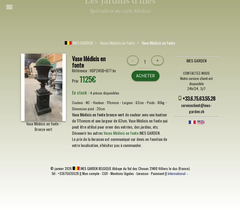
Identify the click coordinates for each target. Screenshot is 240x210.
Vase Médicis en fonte (158, 43)
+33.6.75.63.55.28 (199, 98)
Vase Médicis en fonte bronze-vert (98, 114)
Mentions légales (122, 173)
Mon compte (90, 173)
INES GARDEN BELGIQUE (92, 168)
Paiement (157, 173)
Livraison (142, 173)
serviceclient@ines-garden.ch (196, 108)
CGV (105, 173)
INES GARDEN (79, 43)
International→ (178, 173)
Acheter (145, 76)
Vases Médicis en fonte (117, 43)
